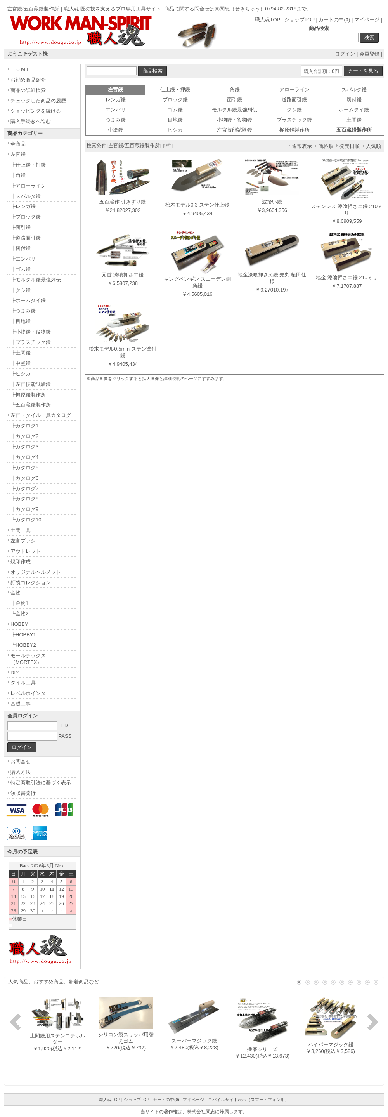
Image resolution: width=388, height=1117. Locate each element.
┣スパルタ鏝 (25, 196)
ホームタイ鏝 (354, 110)
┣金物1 (19, 603)
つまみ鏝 (116, 120)
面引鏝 (234, 99)
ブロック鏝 (175, 99)
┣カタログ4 (24, 457)
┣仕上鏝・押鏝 (28, 165)
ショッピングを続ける (35, 111)
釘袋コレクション (30, 582)
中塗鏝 (115, 130)
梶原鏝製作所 (294, 130)
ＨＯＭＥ (20, 69)
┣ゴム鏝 (20, 269)
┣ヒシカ (20, 374)
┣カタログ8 (24, 499)
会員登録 (369, 54)
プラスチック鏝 (294, 120)
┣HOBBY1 (23, 635)
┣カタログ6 (24, 478)
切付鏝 (354, 99)
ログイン (345, 54)
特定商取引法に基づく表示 (40, 782)
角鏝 (235, 89)
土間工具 (20, 530)
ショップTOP (299, 20)
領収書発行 (23, 793)
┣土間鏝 (20, 353)
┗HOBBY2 (23, 645)
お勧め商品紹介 (28, 80)
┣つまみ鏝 (23, 311)
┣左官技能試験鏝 (30, 384)
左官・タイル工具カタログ (40, 415)
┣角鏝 (18, 175)
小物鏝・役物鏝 (234, 120)
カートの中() (334, 20)
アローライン (294, 89)
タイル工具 (23, 683)
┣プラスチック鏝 (30, 342)
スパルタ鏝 (354, 89)
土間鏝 (354, 120)
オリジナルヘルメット (35, 572)
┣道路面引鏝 (25, 238)
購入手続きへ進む (30, 121)
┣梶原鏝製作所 (28, 395)
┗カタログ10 (25, 520)
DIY (14, 673)
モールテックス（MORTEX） (28, 659)
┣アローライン (28, 186)
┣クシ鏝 (20, 290)
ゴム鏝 (175, 110)
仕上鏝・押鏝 (175, 89)
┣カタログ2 (24, 436)
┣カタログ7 (24, 489)
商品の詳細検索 (28, 90)
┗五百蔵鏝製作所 (30, 405)
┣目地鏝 (20, 321)
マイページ (366, 20)
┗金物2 (19, 614)
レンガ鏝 (116, 99)
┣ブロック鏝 (25, 217)
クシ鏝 (294, 110)
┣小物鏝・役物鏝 (30, 332)
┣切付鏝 (20, 248)
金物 (15, 593)
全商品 (18, 144)
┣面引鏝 (20, 227)
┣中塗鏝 (20, 363)
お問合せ (20, 761)
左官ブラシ (23, 541)
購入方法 (20, 772)
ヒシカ (175, 130)
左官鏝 (18, 154)
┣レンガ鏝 (23, 206)
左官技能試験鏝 (234, 130)
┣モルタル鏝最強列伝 (35, 280)
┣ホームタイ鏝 (28, 300)
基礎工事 (20, 704)
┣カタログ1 (24, 426)
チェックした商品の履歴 (38, 101)
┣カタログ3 (24, 447)
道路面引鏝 (294, 99)
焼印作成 (20, 562)
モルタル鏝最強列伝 (234, 110)
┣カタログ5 (24, 468)
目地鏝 (175, 120)
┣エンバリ (23, 259)
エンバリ (116, 110)
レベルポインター (30, 693)
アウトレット (25, 551)
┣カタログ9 (24, 509)
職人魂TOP (267, 20)
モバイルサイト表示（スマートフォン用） (248, 1099)
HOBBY (19, 624)
